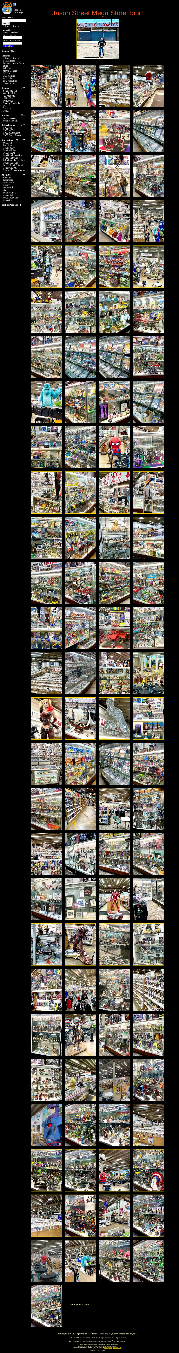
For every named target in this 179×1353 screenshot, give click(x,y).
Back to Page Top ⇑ (11, 205)
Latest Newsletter (11, 32)
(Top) (23, 87)
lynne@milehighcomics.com (112, 1348)
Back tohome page (18, 11)
